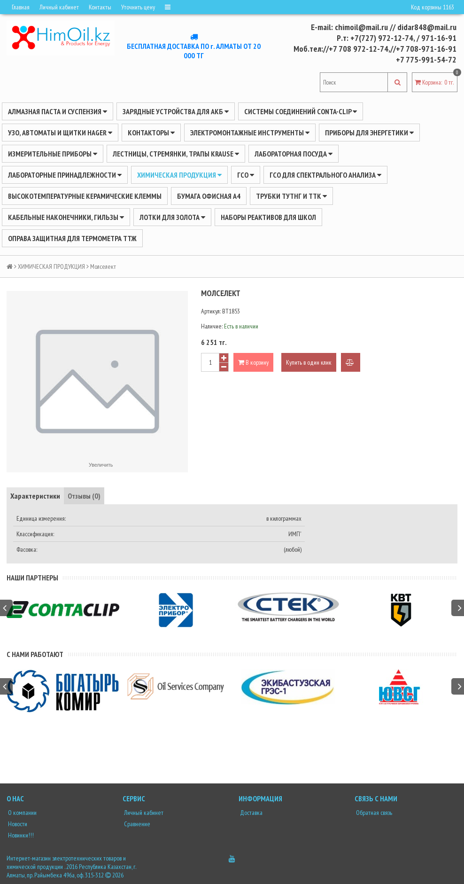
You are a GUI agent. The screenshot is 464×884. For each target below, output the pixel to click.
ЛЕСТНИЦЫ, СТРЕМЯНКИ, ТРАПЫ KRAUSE (176, 153)
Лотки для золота (172, 217)
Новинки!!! (20, 835)
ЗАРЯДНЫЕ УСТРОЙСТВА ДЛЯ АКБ (176, 111)
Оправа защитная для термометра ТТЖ (72, 238)
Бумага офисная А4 (208, 196)
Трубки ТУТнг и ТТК (291, 196)
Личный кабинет (59, 7)
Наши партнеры (32, 577)
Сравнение (136, 824)
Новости (17, 824)
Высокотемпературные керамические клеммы (85, 196)
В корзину (253, 362)
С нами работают (35, 654)
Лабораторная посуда (294, 153)
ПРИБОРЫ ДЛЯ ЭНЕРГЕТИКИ (369, 132)
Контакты (100, 7)
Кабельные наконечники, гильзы (66, 217)
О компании (22, 812)
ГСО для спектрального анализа (325, 174)
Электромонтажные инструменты (249, 132)
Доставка (251, 812)
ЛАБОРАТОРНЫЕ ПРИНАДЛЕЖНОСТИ (65, 174)
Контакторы (151, 132)
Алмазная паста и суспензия (57, 111)
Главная (21, 7)
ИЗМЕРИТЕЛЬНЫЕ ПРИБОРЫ (52, 153)
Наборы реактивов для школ (268, 217)
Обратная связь (373, 812)
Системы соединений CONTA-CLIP (300, 111)
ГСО (245, 174)
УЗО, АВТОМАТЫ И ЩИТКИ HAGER (60, 132)
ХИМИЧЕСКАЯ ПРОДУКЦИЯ (179, 174)
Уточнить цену (138, 7)
